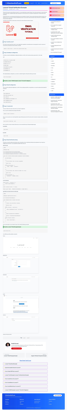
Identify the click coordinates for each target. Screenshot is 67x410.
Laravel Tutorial (44, 3)
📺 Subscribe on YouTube (16, 348)
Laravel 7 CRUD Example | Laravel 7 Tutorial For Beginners (19, 80)
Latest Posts (22, 401)
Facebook (50, 401)
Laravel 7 (28, 337)
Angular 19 (32, 3)
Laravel (24, 337)
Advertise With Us (37, 401)
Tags (20, 402)
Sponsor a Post (36, 402)
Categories (21, 404)
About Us (6, 401)
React (39, 3)
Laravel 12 (26, 3)
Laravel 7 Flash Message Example (14, 226)
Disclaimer (7, 404)
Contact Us (7, 402)
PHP (36, 3)
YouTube (50, 404)
